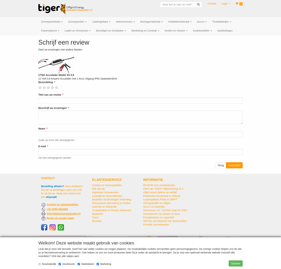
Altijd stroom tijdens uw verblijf (160, 192)
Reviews (97, 221)
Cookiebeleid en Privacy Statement (111, 210)
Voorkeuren (67, 264)
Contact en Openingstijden (107, 185)
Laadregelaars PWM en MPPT (160, 199)
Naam (41, 128)
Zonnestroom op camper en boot (161, 213)
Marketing (104, 264)
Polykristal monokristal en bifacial (161, 195)
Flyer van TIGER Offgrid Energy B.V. (163, 188)
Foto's (95, 217)
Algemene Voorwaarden (105, 192)
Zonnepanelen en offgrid (156, 203)
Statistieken (86, 264)
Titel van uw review (49, 94)
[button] (226, 3)
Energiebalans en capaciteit (158, 217)
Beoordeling (45, 82)
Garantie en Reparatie (104, 206)
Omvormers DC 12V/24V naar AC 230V (165, 210)
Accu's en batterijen (154, 206)
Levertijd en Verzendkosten (107, 195)
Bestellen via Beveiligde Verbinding (111, 199)
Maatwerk (97, 213)
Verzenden (234, 165)
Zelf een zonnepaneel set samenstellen (165, 221)
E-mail (42, 146)
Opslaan (235, 263)
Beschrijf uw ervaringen (52, 108)
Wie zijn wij (98, 188)
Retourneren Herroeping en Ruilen (111, 203)
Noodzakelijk (47, 264)
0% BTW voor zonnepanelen (159, 185)
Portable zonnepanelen (156, 224)
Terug (221, 165)
